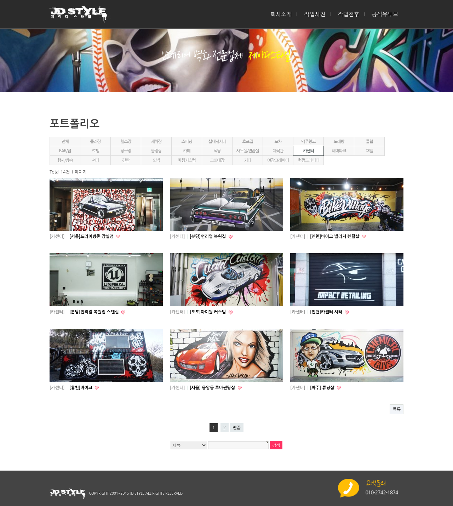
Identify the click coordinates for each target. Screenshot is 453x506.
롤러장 (95, 142)
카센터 (308, 151)
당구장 (125, 151)
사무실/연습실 (247, 151)
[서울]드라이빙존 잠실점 (92, 236)
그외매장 (217, 160)
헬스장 (125, 142)
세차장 (156, 142)
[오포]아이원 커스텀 (208, 312)
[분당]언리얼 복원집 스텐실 (94, 312)
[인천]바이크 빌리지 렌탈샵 (335, 236)
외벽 (156, 160)
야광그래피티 (277, 160)
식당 (216, 151)
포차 (277, 142)
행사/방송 (65, 160)
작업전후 (348, 14)
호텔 (369, 151)
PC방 (95, 151)
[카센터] (57, 236)
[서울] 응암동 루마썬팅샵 (213, 388)
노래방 (338, 142)
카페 (186, 151)
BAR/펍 (65, 151)
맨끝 (237, 428)
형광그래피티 (308, 160)
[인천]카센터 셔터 (326, 312)
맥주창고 (308, 142)
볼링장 (156, 151)
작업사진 (314, 14)
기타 (247, 160)
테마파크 (339, 151)
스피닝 (186, 142)
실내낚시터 (217, 142)
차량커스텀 (186, 160)
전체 (64, 142)
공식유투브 (385, 14)
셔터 (95, 160)
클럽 (369, 142)
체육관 (278, 151)
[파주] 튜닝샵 (323, 388)
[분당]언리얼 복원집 (208, 236)
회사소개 (281, 14)
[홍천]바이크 (81, 388)
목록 (396, 409)
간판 (125, 160)
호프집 (247, 142)
